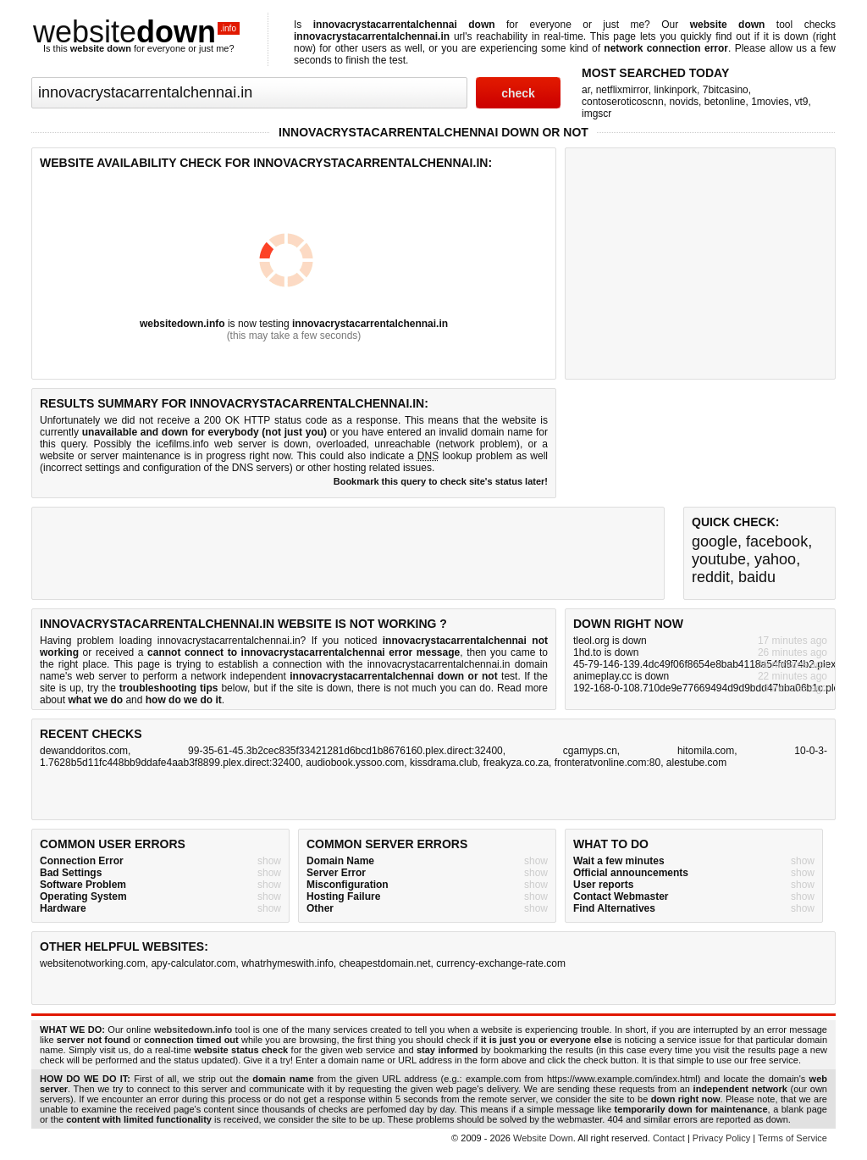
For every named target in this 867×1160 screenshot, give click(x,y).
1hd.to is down (605, 652)
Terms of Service (792, 1138)
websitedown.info (182, 324)
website (136, 31)
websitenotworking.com (93, 963)
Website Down (543, 1138)
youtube (719, 559)
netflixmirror (622, 90)
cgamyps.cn (590, 751)
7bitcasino (725, 90)
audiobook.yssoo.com (355, 763)
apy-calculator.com (193, 963)
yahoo (775, 559)
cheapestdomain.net (385, 963)
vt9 (802, 102)
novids (684, 102)
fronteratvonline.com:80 (607, 763)
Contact (669, 1138)
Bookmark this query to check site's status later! (441, 481)
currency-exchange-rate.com (501, 963)
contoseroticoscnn (623, 102)
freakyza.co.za (516, 763)
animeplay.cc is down (621, 676)
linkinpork (675, 90)
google (714, 541)
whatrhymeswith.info (287, 963)
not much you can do (443, 688)
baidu (757, 577)
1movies (770, 102)
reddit (711, 577)
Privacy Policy (721, 1138)
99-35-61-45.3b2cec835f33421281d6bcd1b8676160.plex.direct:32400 (345, 751)
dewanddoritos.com (84, 751)
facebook (777, 541)
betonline (725, 102)
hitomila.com (705, 751)
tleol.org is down (610, 641)
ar (586, 90)
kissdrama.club (444, 763)
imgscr (596, 113)
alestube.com (696, 763)
